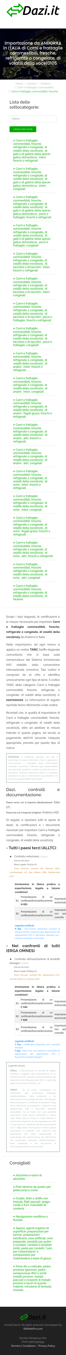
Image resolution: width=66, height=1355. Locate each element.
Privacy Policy (46, 1345)
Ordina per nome (23, 129)
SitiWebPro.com (33, 1328)
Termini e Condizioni (23, 1345)
